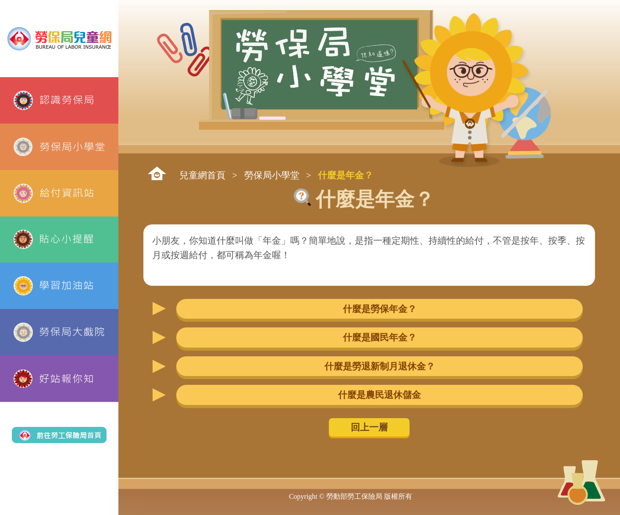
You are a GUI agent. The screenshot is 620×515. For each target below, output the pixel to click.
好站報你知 (59, 378)
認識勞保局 (59, 100)
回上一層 (369, 427)
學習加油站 (59, 286)
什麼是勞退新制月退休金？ (379, 366)
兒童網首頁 (202, 175)
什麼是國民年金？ (380, 337)
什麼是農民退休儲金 (379, 395)
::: (157, 173)
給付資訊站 (59, 193)
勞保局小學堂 (59, 147)
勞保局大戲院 (59, 332)
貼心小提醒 (59, 240)
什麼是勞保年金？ (380, 309)
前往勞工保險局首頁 (59, 435)
